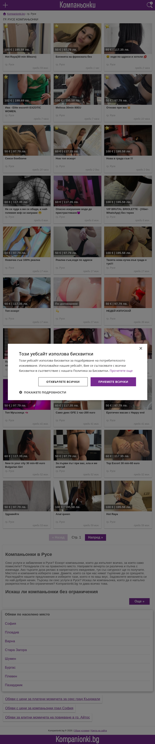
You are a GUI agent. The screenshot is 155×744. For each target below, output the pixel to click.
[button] (42, 392)
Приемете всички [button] (113, 381)
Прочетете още (121, 371)
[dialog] (77, 372)
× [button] (140, 348)
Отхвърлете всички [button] (63, 381)
